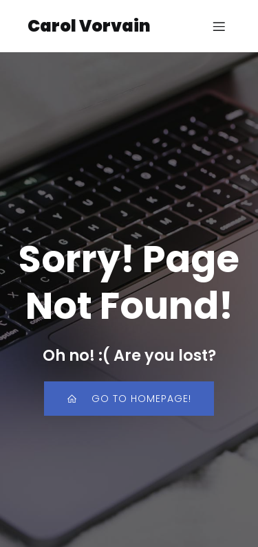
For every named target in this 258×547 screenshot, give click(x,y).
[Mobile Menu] (218, 26)
